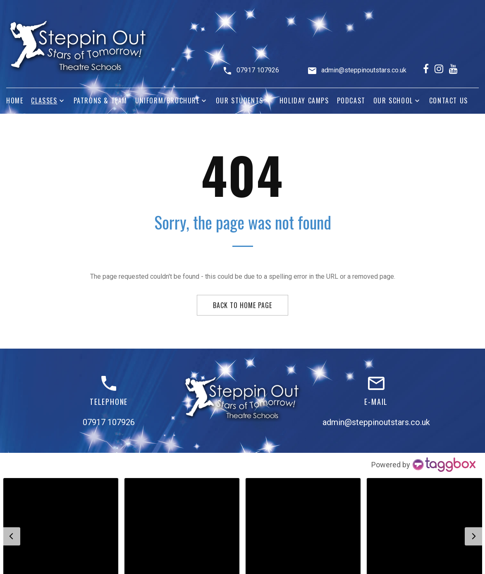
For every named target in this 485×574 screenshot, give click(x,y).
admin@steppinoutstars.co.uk (363, 70)
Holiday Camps (304, 101)
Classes (44, 101)
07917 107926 (258, 70)
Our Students (239, 101)
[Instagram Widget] (424, 464)
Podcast (351, 101)
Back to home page (242, 305)
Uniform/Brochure (167, 101)
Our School (393, 101)
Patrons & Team (100, 101)
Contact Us (448, 101)
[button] (11, 536)
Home (14, 101)
